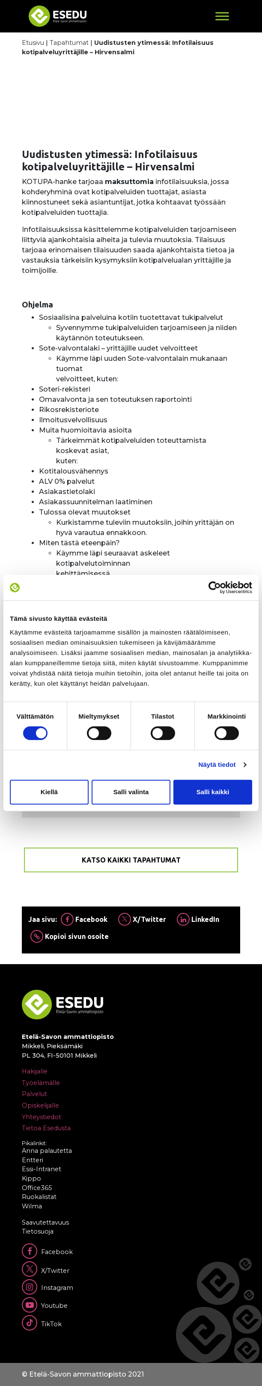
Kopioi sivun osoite (69, 936)
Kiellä (49, 791)
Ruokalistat (39, 1197)
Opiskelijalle (40, 1105)
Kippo (31, 1178)
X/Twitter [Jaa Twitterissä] (142, 919)
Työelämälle (41, 1083)
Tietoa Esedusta (46, 1128)
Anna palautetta (47, 1151)
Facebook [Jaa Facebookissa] (84, 919)
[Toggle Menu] (222, 16)
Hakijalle (35, 1071)
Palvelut (34, 1094)
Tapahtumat (69, 43)
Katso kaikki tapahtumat (131, 860)
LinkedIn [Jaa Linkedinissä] (198, 919)
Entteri (32, 1160)
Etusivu (33, 43)
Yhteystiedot (41, 1117)
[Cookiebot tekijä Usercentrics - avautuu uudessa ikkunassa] (214, 587)
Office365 (37, 1188)
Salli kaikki (212, 791)
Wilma (32, 1206)
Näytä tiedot (217, 764)
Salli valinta (131, 791)
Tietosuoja (38, 1231)
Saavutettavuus (45, 1222)
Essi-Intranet (41, 1169)
